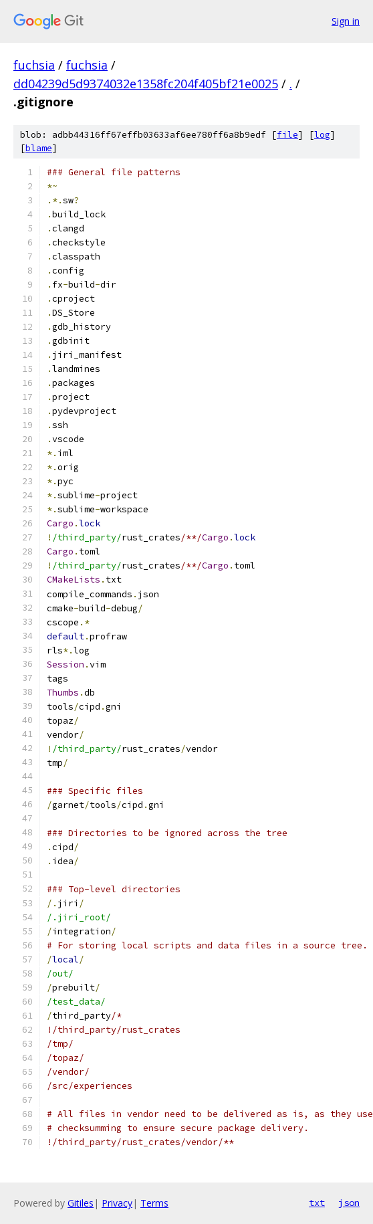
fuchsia (34, 65)
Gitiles (81, 1203)
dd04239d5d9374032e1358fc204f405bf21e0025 (145, 84)
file (287, 134)
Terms (154, 1203)
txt (317, 1203)
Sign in (346, 21)
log (322, 134)
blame (38, 148)
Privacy (117, 1203)
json (349, 1203)
